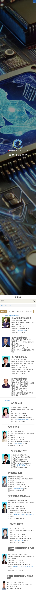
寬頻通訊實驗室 (18, 489)
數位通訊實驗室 (21, 465)
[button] (34, 147)
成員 (6, 305)
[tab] (3, 311)
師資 (10, 305)
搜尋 (34, 301)
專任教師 (7, 401)
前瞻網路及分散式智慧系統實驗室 (23, 566)
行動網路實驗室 (21, 330)
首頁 (2, 305)
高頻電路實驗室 (18, 443)
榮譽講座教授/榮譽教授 (11, 316)
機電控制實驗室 (19, 540)
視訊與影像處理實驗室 (23, 419)
